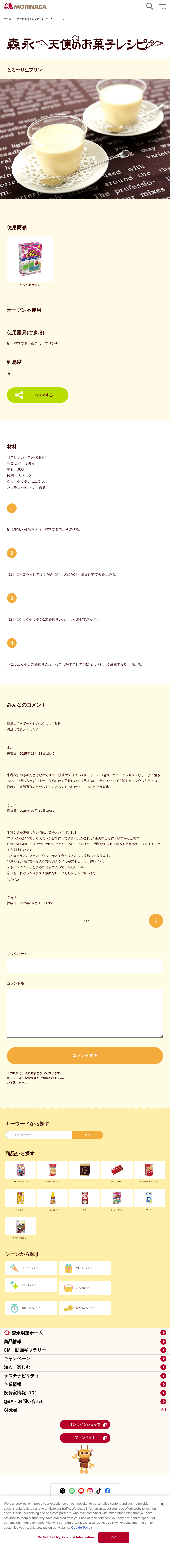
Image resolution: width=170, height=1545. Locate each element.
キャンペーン (17, 1358)
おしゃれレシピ (29, 1285)
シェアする (44, 395)
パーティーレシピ (30, 1268)
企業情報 (12, 1384)
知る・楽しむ (17, 1367)
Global (85, 1410)
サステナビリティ (21, 1375)
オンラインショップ (88, 1425)
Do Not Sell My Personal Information (66, 1537)
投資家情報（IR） (21, 1392)
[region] (85, 1520)
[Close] (162, 1504)
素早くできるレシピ (31, 1308)
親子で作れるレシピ (85, 1308)
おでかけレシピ (83, 1288)
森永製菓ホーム (27, 1333)
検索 (88, 1135)
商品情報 (12, 1341)
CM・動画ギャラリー (25, 1350)
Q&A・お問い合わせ (24, 1401)
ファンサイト (91, 1438)
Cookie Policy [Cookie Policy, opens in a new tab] (81, 1527)
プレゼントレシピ (84, 1268)
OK (113, 1537)
